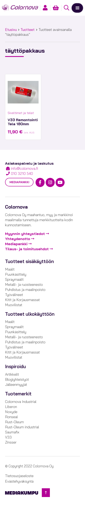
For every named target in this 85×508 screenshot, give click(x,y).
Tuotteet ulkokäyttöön (30, 314)
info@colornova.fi (24, 168)
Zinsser (11, 442)
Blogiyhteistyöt (17, 379)
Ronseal (11, 416)
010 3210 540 (22, 173)
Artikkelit (12, 374)
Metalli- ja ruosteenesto (24, 284)
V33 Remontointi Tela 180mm (23, 121)
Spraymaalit (14, 279)
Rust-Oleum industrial (22, 427)
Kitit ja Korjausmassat (22, 299)
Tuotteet (28, 29)
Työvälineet (14, 294)
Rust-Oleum (14, 422)
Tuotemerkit (18, 393)
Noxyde (11, 411)
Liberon (11, 406)
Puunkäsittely (15, 274)
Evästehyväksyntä (19, 481)
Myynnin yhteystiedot (25, 233)
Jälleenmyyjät (16, 384)
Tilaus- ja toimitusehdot (27, 249)
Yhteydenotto (17, 238)
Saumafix (12, 432)
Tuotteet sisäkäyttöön (29, 261)
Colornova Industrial (20, 401)
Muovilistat (13, 304)
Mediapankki (19, 182)
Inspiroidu (15, 366)
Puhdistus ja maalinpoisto (25, 289)
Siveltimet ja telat (21, 112)
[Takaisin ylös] (46, 492)
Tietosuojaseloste (19, 475)
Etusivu (11, 29)
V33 (8, 437)
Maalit (10, 269)
